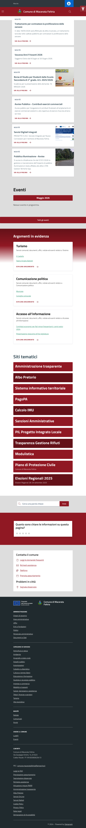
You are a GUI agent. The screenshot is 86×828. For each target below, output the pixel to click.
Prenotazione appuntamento (24, 774)
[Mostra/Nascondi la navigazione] (2, 11)
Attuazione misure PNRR (22, 785)
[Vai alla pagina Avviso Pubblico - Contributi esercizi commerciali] (23, 117)
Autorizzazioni (18, 665)
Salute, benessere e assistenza (25, 691)
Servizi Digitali (18, 800)
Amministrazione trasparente (24, 789)
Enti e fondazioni (19, 626)
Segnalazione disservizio (22, 778)
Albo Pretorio (18, 792)
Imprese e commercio (21, 683)
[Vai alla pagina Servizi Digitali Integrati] (22, 141)
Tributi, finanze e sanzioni (22, 694)
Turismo (16, 698)
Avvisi (15, 722)
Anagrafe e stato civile (21, 658)
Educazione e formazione (22, 676)
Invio (64, 503)
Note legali (17, 811)
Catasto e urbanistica (21, 669)
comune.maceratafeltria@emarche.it (31, 765)
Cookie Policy (18, 803)
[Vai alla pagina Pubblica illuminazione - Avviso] (22, 171)
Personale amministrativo (23, 633)
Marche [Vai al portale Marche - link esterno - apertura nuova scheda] (15, 3)
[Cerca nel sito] (70, 11)
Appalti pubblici (19, 661)
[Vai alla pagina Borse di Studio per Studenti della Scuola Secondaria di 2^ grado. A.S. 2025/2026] (22, 89)
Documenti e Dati (20, 637)
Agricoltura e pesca (20, 650)
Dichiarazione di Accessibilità (24, 814)
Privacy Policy (18, 807)
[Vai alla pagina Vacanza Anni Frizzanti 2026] (23, 62)
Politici (15, 630)
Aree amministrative (21, 619)
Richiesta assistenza (21, 782)
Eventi (15, 739)
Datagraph (69, 824)
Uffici (15, 623)
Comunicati (17, 718)
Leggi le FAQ (18, 771)
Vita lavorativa (18, 701)
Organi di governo (20, 615)
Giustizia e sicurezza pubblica (24, 680)
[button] (83, 9)
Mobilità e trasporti (20, 687)
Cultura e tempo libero (21, 672)
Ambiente (17, 654)
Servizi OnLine (18, 796)
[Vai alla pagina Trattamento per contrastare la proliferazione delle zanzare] (23, 40)
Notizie (16, 715)
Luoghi (15, 735)
